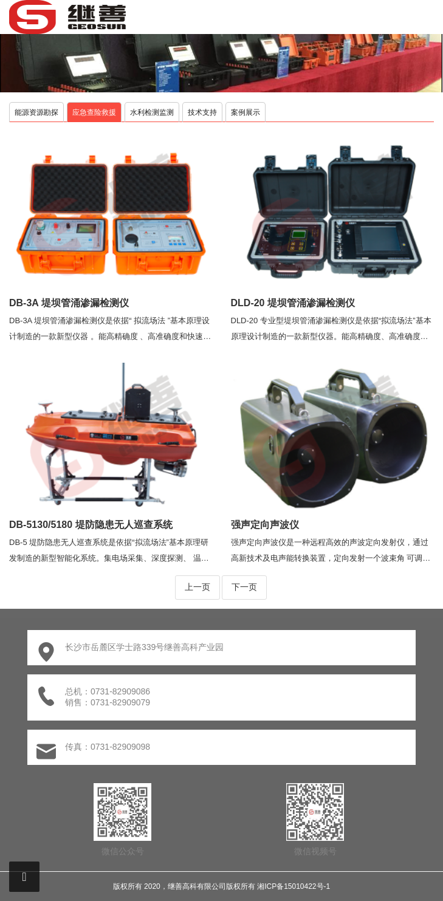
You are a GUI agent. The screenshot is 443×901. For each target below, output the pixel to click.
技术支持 (202, 112)
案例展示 (245, 112)
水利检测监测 (152, 112)
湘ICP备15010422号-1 (293, 886)
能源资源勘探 (36, 112)
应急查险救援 (94, 112)
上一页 (197, 587)
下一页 (244, 587)
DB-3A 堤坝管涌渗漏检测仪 (69, 303)
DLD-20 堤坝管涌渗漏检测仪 (293, 303)
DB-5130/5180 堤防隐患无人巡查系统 (91, 524)
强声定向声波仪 (265, 524)
